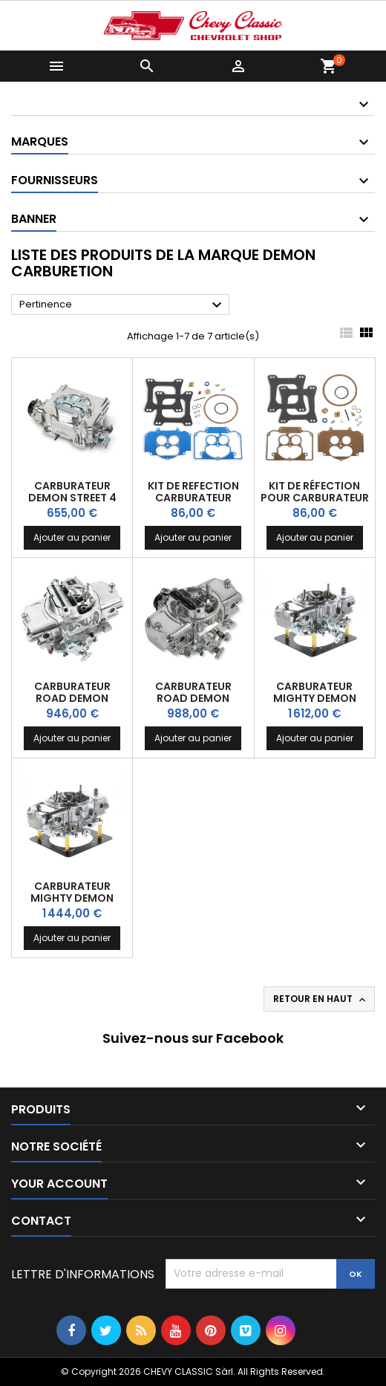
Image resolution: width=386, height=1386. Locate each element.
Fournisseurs (54, 180)
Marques (39, 141)
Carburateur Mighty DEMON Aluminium (72, 898)
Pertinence (122, 305)
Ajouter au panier (72, 537)
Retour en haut (320, 999)
